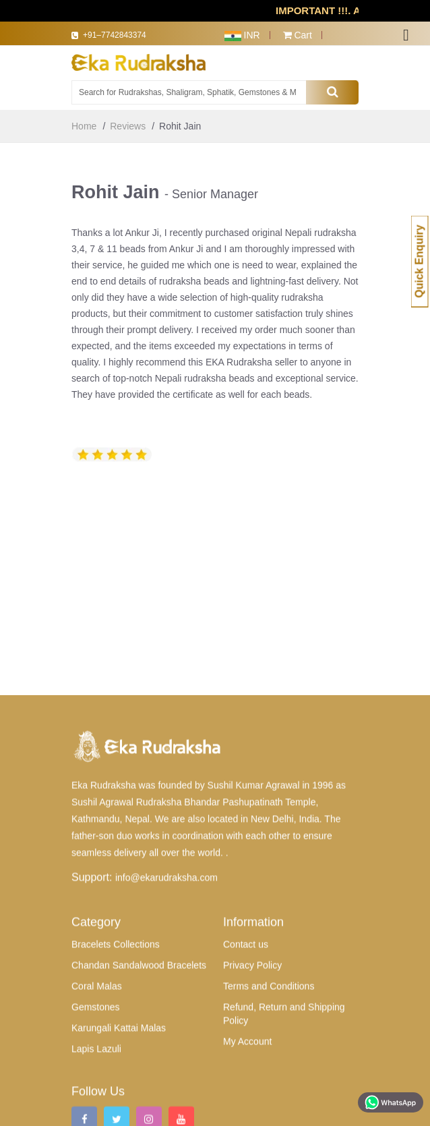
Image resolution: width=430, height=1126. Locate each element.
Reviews (128, 126)
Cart (297, 35)
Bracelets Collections (115, 1093)
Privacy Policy (252, 1114)
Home (83, 126)
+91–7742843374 (121, 36)
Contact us (245, 1093)
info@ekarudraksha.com (166, 1026)
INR (242, 35)
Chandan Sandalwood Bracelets (138, 1114)
